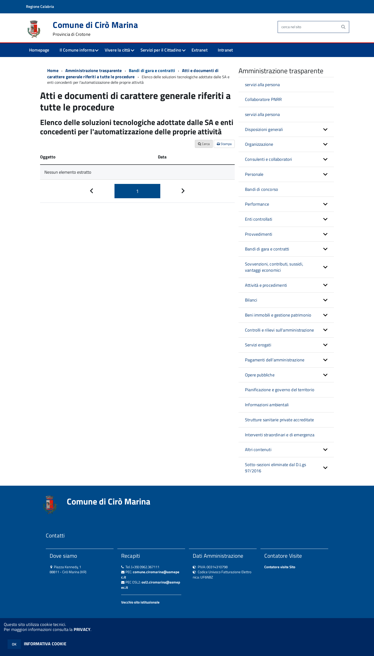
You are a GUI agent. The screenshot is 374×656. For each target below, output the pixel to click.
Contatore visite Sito (279, 567)
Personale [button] (254, 174)
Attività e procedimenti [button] (266, 285)
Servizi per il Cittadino (160, 50)
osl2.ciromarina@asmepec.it (150, 584)
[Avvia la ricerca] (343, 27)
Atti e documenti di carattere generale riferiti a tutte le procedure (133, 73)
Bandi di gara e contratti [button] (267, 249)
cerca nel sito (291, 26)
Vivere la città (117, 50)
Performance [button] (257, 204)
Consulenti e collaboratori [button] (268, 159)
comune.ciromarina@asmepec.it (150, 574)
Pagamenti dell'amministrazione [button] (274, 360)
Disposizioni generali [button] (264, 129)
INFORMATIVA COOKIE (45, 643)
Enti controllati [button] (258, 219)
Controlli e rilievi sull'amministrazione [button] (279, 330)
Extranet (199, 50)
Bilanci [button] (251, 300)
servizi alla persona (262, 84)
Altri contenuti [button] (258, 449)
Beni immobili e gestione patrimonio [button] (278, 315)
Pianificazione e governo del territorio (279, 389)
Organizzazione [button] (259, 144)
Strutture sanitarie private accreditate (279, 420)
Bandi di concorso (261, 189)
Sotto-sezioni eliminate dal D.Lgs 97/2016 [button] (275, 467)
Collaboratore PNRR (263, 99)
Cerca (204, 143)
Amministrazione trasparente (93, 70)
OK (14, 644)
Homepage (39, 50)
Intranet (225, 50)
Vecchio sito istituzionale (140, 602)
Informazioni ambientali (267, 404)
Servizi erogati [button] (258, 345)
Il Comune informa (77, 50)
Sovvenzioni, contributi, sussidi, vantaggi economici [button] (274, 267)
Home (52, 70)
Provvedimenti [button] (258, 234)
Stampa (224, 143)
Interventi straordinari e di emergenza (279, 435)
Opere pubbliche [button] (260, 375)
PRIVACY (82, 629)
